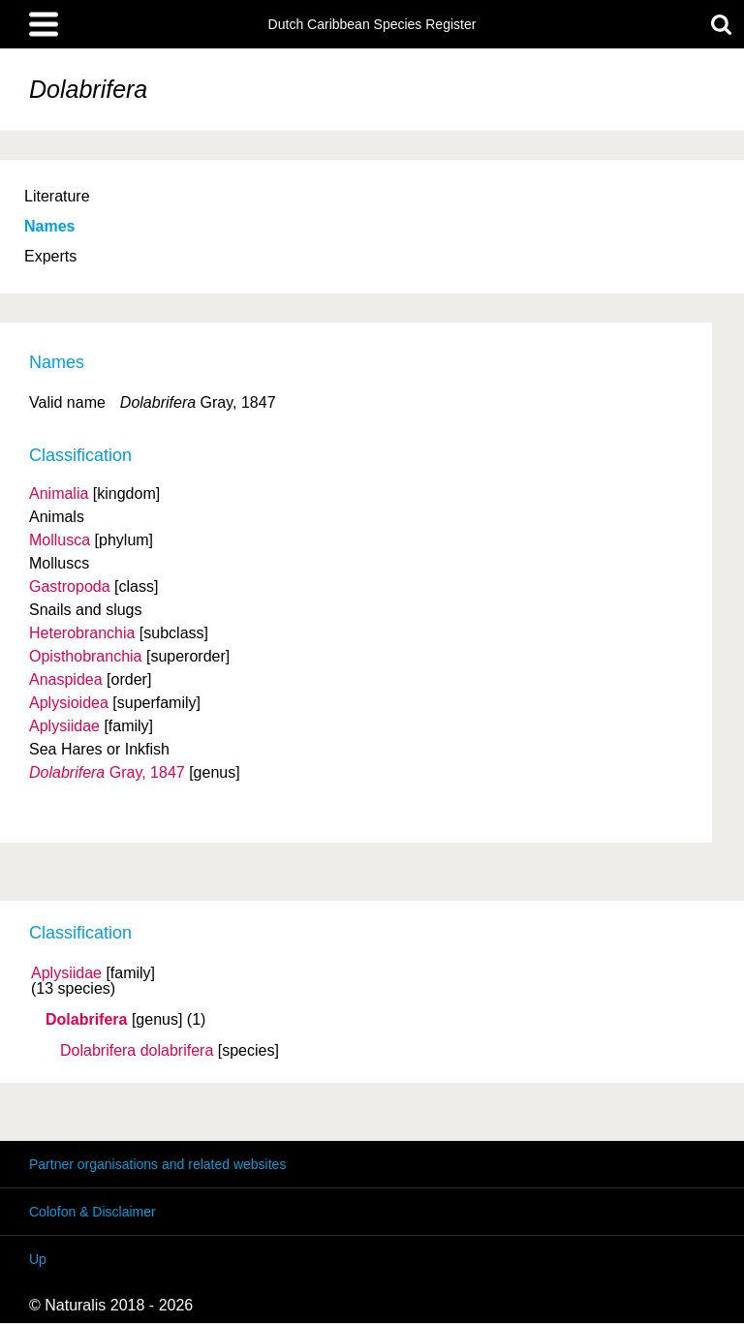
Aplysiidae (66, 973)
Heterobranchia (82, 633)
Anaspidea (66, 679)
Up (37, 1259)
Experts (50, 256)
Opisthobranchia (85, 656)
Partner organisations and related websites (157, 1164)
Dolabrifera (86, 1020)
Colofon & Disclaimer (92, 1211)
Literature (57, 196)
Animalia (58, 493)
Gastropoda (69, 586)
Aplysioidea (68, 702)
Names (49, 226)
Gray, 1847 (107, 772)
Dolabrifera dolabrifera (136, 1051)
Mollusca (59, 540)
